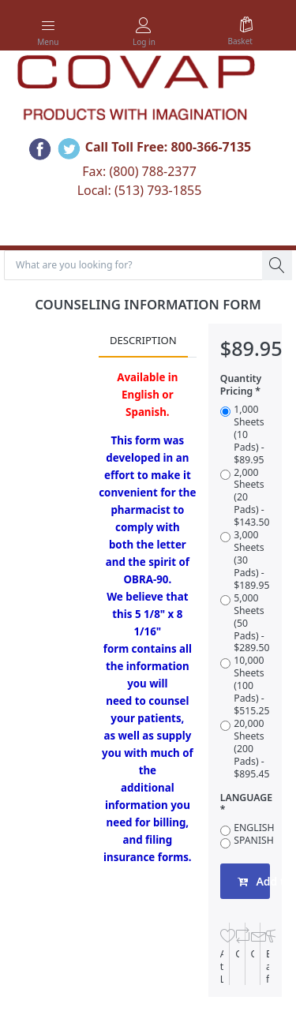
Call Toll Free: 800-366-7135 (168, 147)
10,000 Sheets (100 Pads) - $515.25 (251, 685)
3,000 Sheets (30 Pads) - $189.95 (251, 560)
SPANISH (254, 840)
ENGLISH (254, 828)
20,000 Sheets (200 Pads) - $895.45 (251, 749)
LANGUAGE (246, 798)
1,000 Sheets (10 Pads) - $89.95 (249, 434)
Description (143, 340)
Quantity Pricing (241, 385)
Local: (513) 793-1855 (139, 190)
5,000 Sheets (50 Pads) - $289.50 (251, 623)
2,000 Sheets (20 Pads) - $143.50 (251, 498)
